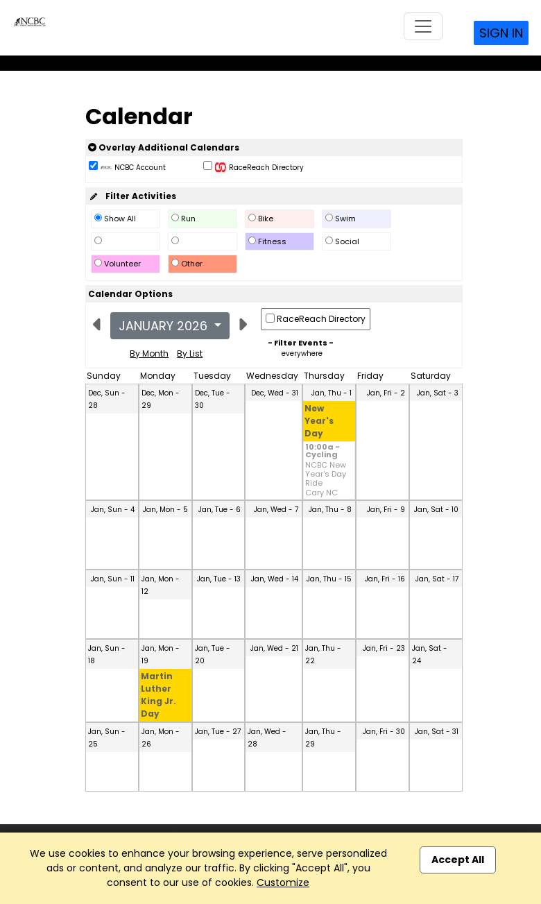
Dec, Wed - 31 (274, 393)
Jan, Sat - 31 (436, 731)
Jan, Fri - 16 (385, 579)
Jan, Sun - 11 (113, 579)
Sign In (501, 33)
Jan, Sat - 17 (436, 579)
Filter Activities (132, 196)
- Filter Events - (301, 342)
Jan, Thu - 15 (329, 579)
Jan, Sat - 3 (437, 393)
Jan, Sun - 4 (113, 509)
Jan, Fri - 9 (386, 509)
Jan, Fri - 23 (384, 648)
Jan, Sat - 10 (436, 509)
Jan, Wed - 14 (274, 579)
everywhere (302, 353)
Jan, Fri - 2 (386, 393)
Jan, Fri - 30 (384, 731)
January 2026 (165, 325)
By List (190, 353)
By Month (149, 353)
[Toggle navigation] (423, 26)
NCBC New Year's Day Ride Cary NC (325, 479)
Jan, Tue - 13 (219, 579)
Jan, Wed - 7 (276, 509)
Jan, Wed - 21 (274, 648)
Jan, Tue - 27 (218, 731)
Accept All (457, 860)
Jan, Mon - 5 (165, 509)
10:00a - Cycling (322, 451)
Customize (283, 882)
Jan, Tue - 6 (219, 509)
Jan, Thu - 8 (330, 509)
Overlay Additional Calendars (163, 147)
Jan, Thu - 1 (331, 393)
